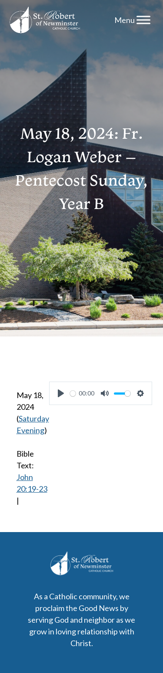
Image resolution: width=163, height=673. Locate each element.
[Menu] (143, 20)
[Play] (61, 393)
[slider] (73, 393)
